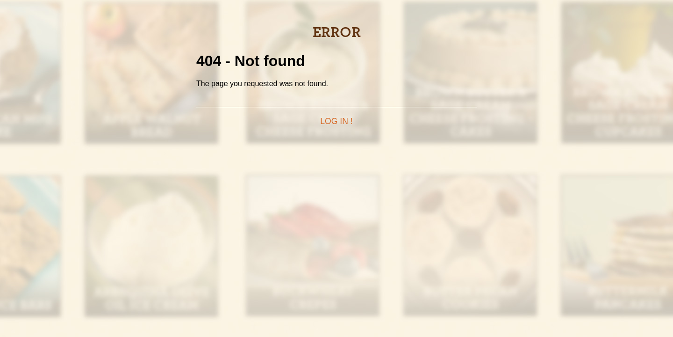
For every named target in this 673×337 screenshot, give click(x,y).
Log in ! (336, 121)
